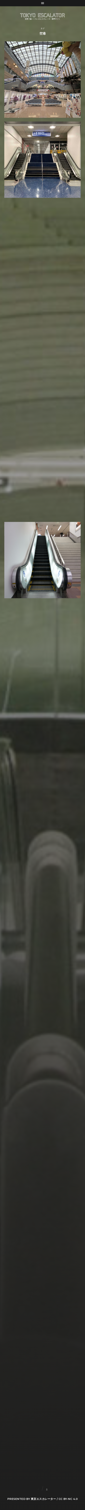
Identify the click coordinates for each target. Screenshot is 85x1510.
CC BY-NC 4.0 (68, 1499)
